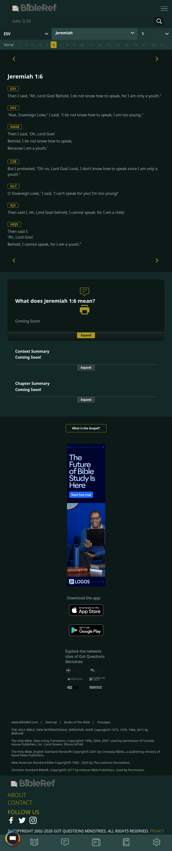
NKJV (14, 224)
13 (109, 44)
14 (118, 44)
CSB (13, 161)
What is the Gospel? (86, 428)
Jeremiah (64, 32)
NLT (13, 186)
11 (91, 44)
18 (153, 44)
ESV (13, 88)
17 (144, 44)
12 (100, 44)
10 (82, 44)
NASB (14, 126)
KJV (13, 205)
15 (126, 44)
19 (162, 44)
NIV (13, 107)
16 (135, 44)
